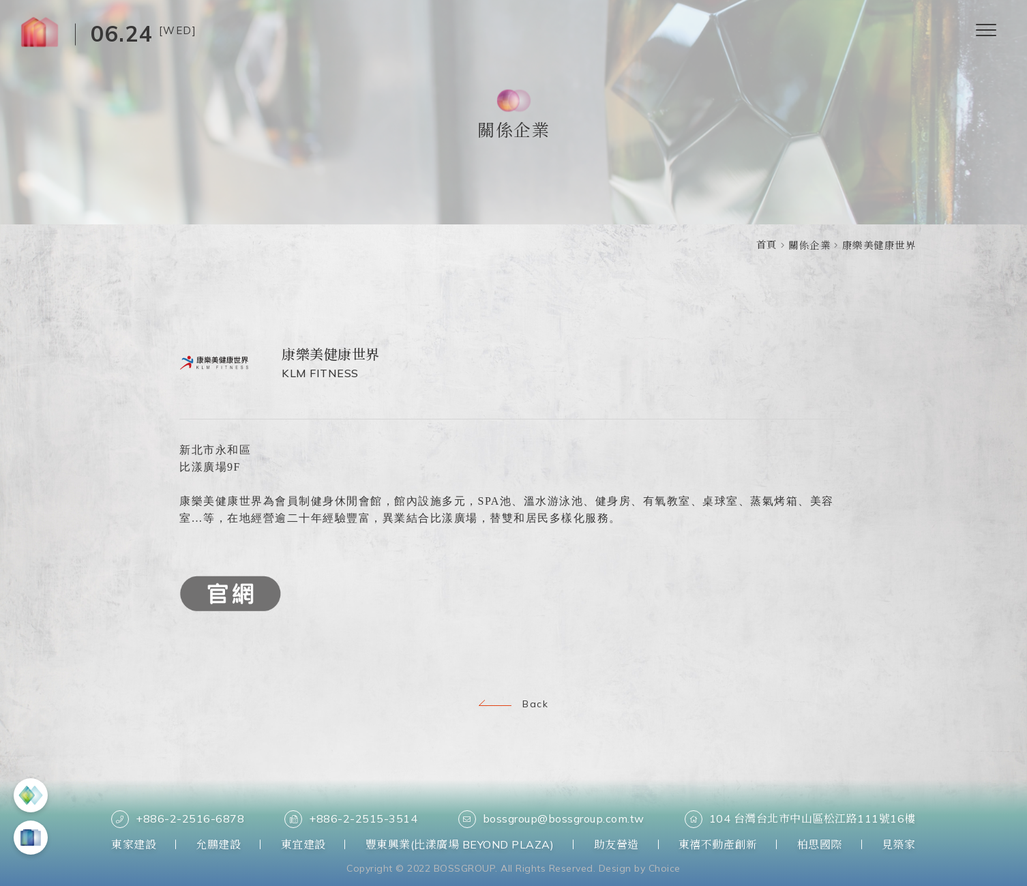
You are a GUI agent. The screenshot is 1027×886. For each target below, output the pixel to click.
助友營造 (616, 844)
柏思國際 (819, 844)
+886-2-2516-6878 (177, 819)
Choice (665, 868)
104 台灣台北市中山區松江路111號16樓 (800, 819)
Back (513, 704)
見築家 (899, 844)
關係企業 (809, 245)
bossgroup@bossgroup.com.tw (551, 819)
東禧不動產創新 (718, 844)
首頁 (766, 245)
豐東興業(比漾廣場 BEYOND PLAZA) (460, 844)
